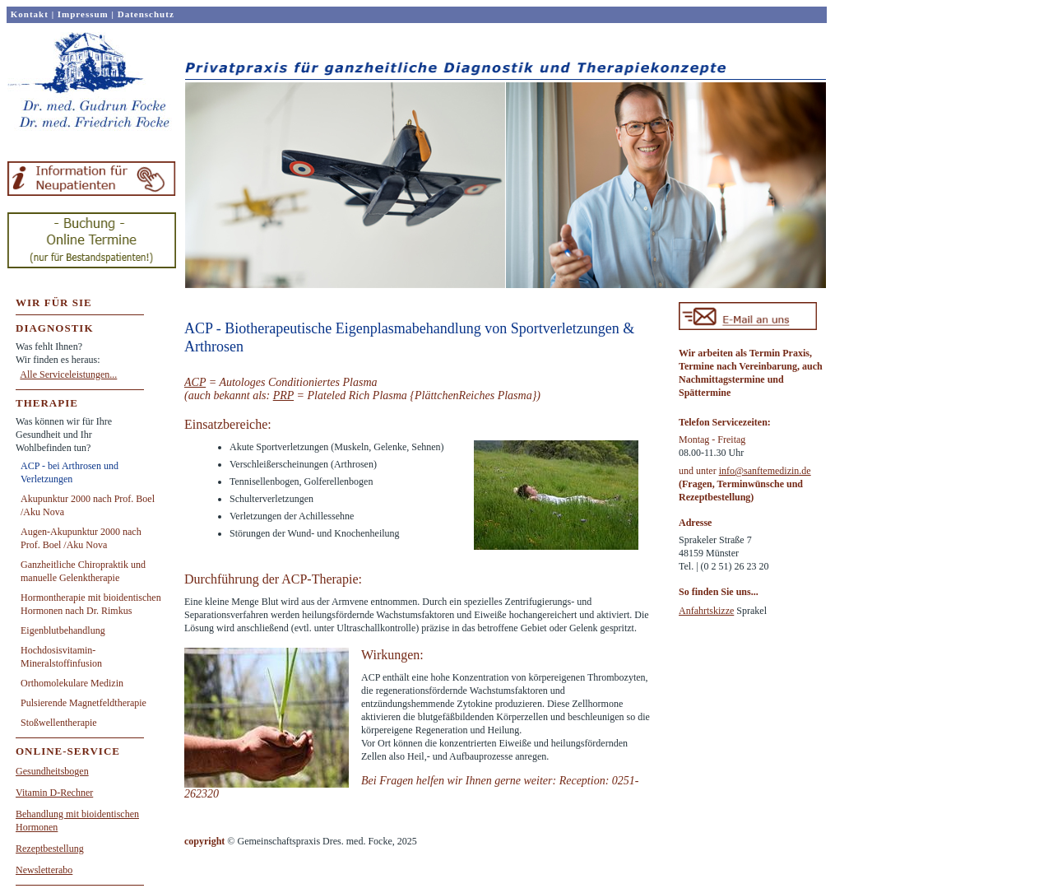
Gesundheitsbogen (52, 771)
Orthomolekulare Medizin (72, 683)
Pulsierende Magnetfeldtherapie (83, 703)
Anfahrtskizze (706, 610)
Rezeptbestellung (50, 848)
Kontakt (30, 14)
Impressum (83, 14)
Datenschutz (146, 14)
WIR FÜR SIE (54, 302)
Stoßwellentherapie (59, 722)
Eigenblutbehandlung (63, 630)
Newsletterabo (44, 870)
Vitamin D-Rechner (54, 792)
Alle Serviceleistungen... (68, 374)
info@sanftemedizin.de (765, 471)
